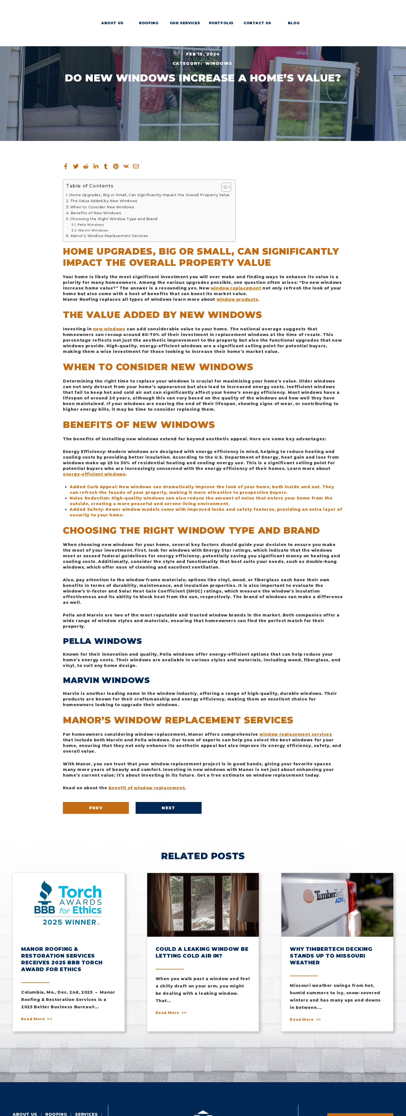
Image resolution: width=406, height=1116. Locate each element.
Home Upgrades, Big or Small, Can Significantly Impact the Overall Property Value (149, 195)
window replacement (236, 288)
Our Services (185, 23)
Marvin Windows (93, 230)
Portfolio (221, 23)
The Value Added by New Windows (104, 201)
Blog (293, 23)
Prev (96, 807)
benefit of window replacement (147, 787)
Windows (218, 63)
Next (168, 807)
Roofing (148, 23)
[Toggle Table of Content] (223, 187)
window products (237, 299)
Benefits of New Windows (96, 213)
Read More (33, 1019)
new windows (109, 329)
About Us (112, 23)
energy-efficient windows (94, 474)
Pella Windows (91, 225)
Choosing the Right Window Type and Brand (114, 219)
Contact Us (257, 23)
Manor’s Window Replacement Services (109, 236)
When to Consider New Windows (102, 207)
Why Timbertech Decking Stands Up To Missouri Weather (331, 956)
